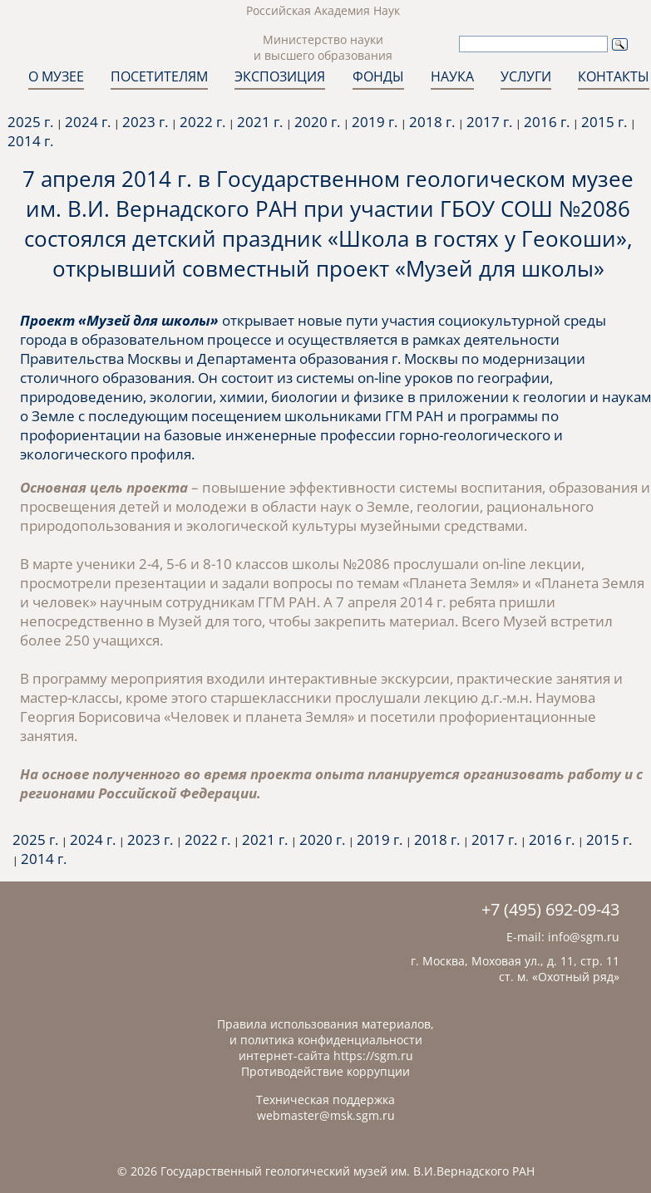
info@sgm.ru (583, 937)
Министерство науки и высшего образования (323, 47)
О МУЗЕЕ (56, 76)
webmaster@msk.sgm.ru (326, 1115)
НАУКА (452, 76)
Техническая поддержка (325, 1099)
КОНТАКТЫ (613, 76)
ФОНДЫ (378, 76)
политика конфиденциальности (331, 1040)
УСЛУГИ (526, 76)
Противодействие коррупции (325, 1071)
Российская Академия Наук (323, 10)
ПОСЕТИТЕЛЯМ (159, 76)
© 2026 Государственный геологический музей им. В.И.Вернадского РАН (326, 1171)
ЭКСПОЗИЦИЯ (279, 76)
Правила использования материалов (324, 1024)
